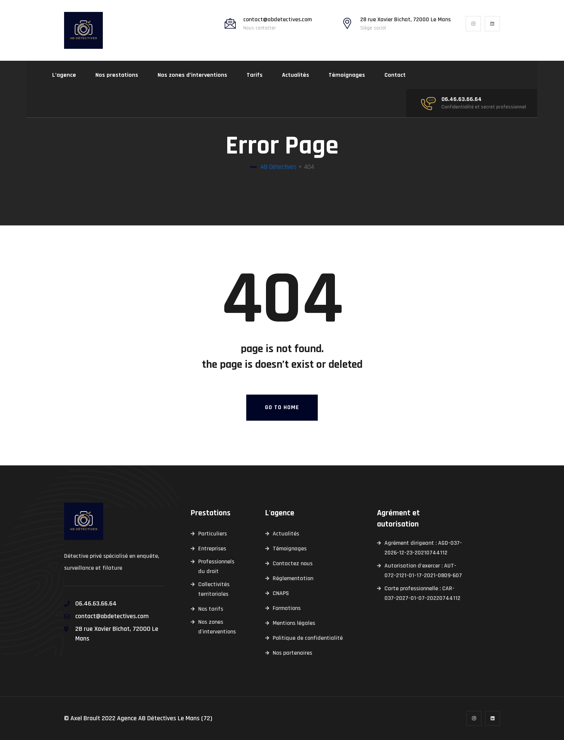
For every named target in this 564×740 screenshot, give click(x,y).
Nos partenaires (292, 653)
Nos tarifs (210, 609)
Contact (395, 75)
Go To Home (282, 407)
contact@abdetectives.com (277, 19)
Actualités (295, 75)
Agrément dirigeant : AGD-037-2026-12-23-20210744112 (423, 548)
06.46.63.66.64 (461, 99)
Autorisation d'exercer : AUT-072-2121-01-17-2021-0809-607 (423, 570)
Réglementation (293, 578)
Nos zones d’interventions (192, 75)
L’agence (64, 75)
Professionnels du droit (216, 566)
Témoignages (347, 75)
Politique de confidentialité (308, 638)
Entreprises (212, 549)
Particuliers (212, 534)
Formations (287, 608)
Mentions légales (294, 623)
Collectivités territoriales (213, 589)
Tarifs (255, 75)
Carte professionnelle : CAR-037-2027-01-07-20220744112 (422, 593)
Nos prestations (116, 75)
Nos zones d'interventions (217, 627)
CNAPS (281, 593)
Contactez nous (293, 563)
